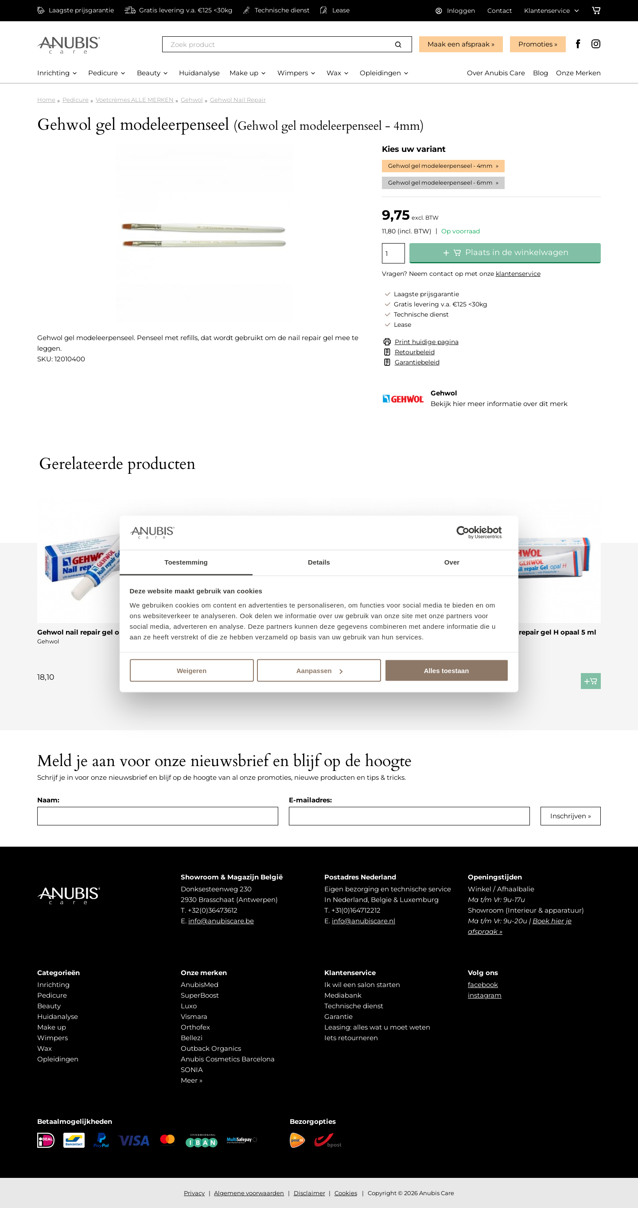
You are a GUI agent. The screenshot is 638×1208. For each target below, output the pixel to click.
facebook (483, 984)
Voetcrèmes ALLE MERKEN (135, 99)
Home (46, 99)
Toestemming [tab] (186, 561)
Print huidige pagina (427, 342)
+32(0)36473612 (212, 910)
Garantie (338, 1016)
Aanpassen (319, 670)
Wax (44, 1048)
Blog (540, 73)
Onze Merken (578, 73)
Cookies (346, 1192)
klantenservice (518, 274)
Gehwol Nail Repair (238, 99)
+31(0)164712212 (356, 910)
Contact (499, 11)
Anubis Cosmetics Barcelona (228, 1059)
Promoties (535, 44)
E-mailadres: (310, 800)
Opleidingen (57, 1059)
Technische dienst (353, 1006)
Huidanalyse (57, 1016)
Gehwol (192, 99)
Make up (51, 1027)
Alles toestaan (446, 670)
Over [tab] (452, 561)
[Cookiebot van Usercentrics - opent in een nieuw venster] (470, 532)
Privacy (194, 1192)
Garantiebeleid (417, 362)
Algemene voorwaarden (249, 1192)
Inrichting (53, 984)
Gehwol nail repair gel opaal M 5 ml (98, 632)
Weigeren (191, 670)
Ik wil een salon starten (362, 984)
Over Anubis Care (496, 73)
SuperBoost (200, 995)
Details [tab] (319, 561)
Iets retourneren (351, 1038)
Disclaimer (309, 1192)
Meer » (191, 1080)
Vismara (194, 1016)
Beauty (49, 1006)
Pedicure (75, 99)
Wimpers (52, 1038)
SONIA (192, 1069)
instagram (485, 995)
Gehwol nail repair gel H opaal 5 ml (536, 632)
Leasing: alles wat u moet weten (377, 1027)
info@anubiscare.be (221, 921)
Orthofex (195, 1027)
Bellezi (191, 1038)
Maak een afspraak (459, 44)
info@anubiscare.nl (363, 921)
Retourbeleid (415, 352)
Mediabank (343, 995)
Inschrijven (568, 816)
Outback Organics (211, 1048)
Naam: (48, 800)
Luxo (189, 1006)
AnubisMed (199, 984)
